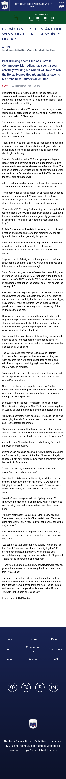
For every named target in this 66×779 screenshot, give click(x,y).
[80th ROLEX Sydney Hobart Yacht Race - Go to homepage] (4, 5)
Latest (10, 639)
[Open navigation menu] (61, 5)
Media (33, 659)
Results (55, 639)
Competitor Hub (33, 649)
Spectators (55, 649)
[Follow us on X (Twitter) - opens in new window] (26, 687)
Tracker (33, 639)
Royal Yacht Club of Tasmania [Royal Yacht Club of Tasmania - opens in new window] (40, 750)
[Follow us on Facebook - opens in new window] (12, 687)
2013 (8, 47)
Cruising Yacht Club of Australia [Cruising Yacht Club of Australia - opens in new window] (28, 745)
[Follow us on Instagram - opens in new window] (53, 687)
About (10, 659)
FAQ (55, 659)
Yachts (10, 649)
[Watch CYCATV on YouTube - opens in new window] (40, 687)
